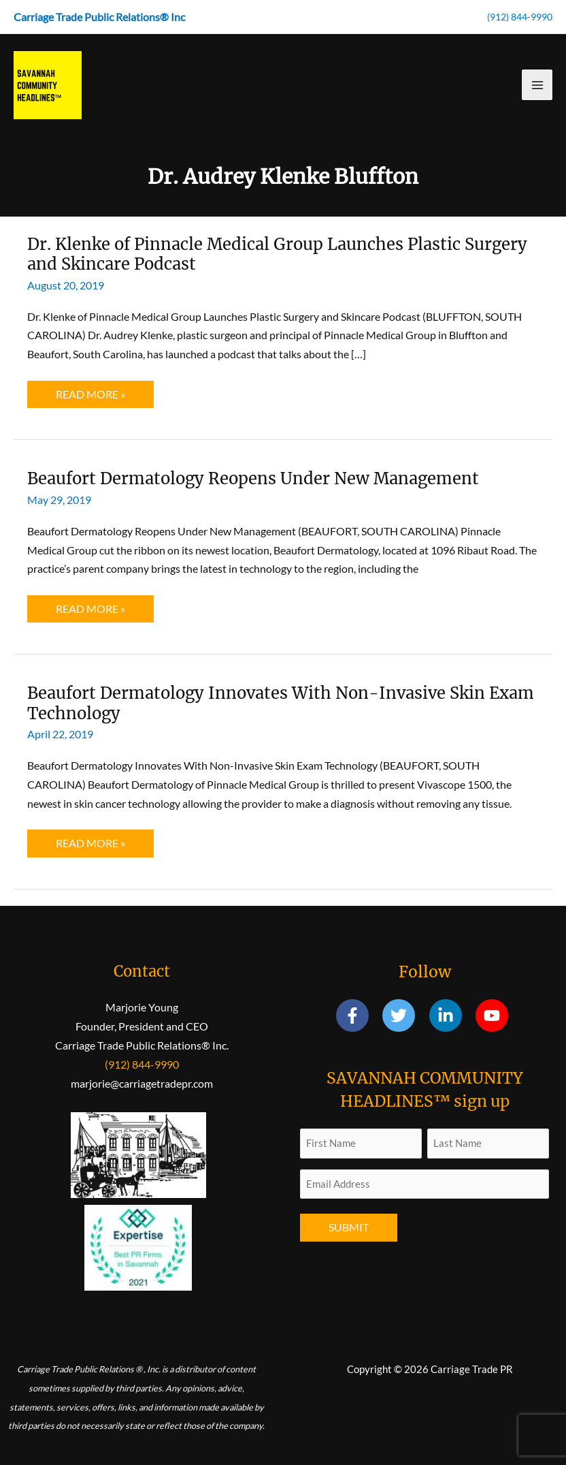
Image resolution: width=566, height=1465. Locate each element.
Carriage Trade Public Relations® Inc (99, 16)
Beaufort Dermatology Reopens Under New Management (253, 478)
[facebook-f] (358, 1015)
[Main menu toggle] (537, 84)
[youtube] (494, 1015)
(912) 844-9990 (519, 16)
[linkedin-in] (451, 1015)
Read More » (90, 397)
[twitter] (404, 1015)
